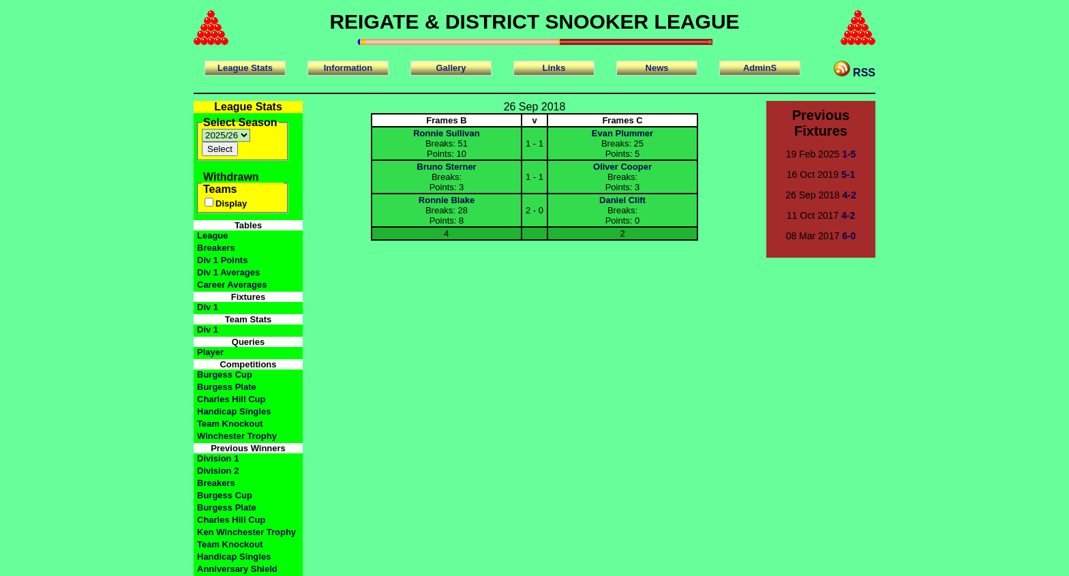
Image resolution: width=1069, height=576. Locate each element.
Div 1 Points (222, 260)
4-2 (849, 195)
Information (348, 68)
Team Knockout (230, 424)
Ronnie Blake (447, 200)
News (657, 68)
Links (554, 68)
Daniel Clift (622, 200)
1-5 (849, 154)
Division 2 (218, 471)
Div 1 (207, 307)
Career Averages (232, 284)
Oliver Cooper (622, 167)
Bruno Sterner (446, 167)
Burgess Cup (224, 374)
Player (210, 352)
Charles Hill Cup (231, 399)
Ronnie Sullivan (446, 133)
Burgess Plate (226, 387)
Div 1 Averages (228, 272)
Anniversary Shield (237, 569)
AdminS (760, 68)
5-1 (848, 174)
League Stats (245, 68)
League (212, 235)
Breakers (216, 248)
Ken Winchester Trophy (246, 532)
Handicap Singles (234, 411)
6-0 (849, 235)
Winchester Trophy (237, 436)
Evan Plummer (622, 133)
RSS (854, 69)
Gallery (451, 68)
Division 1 (218, 458)
